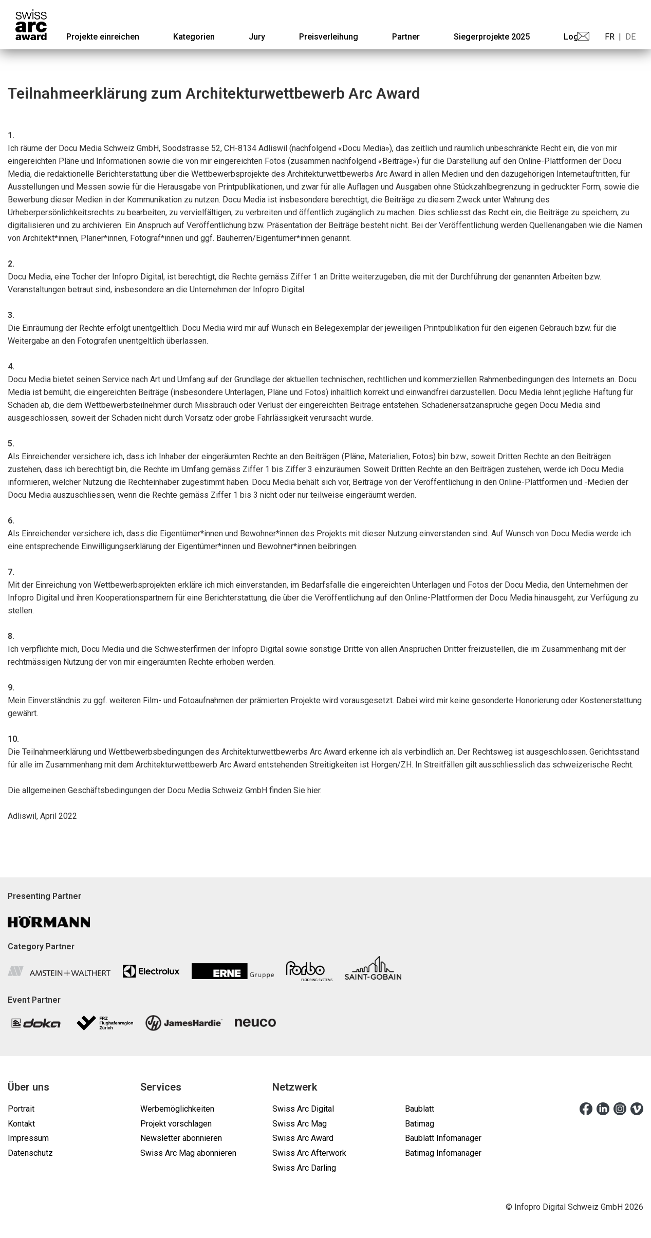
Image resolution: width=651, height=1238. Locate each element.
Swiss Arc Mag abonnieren (188, 1153)
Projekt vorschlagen (176, 1124)
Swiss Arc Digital (303, 1109)
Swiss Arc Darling (304, 1168)
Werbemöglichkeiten (177, 1109)
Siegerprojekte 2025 (492, 37)
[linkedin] (603, 1108)
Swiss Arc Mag (299, 1124)
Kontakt (21, 1124)
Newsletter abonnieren (181, 1138)
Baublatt (419, 1109)
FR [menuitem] (610, 37)
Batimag (419, 1124)
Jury (257, 37)
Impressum (28, 1138)
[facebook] (586, 1108)
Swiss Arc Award (302, 1138)
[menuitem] (103, 37)
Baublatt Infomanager (443, 1138)
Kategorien (194, 37)
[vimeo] (636, 1108)
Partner (406, 37)
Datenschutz (30, 1153)
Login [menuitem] (574, 37)
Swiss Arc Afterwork (309, 1153)
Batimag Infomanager (443, 1153)
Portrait (21, 1109)
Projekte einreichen (102, 37)
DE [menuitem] (630, 37)
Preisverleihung (328, 37)
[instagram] (619, 1108)
